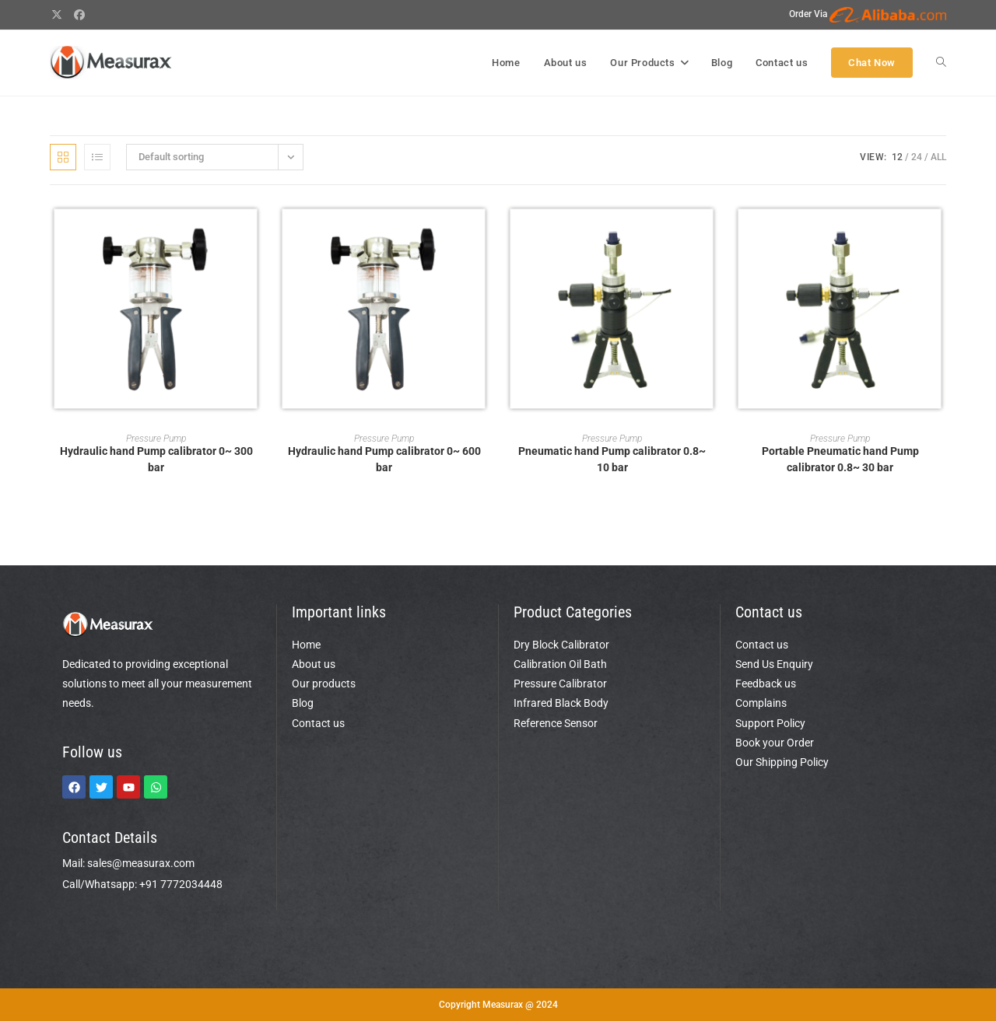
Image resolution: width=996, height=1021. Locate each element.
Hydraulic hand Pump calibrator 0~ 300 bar (156, 459)
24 (916, 157)
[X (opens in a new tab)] (59, 15)
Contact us (318, 723)
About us (313, 664)
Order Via (867, 14)
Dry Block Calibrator (561, 644)
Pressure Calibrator (560, 683)
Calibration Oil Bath (560, 664)
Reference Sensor (556, 723)
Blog (303, 703)
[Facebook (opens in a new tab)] (80, 15)
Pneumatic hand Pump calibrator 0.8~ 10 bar (612, 459)
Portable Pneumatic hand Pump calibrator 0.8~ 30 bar (840, 459)
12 (897, 157)
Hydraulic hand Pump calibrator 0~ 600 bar (384, 459)
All (938, 157)
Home (306, 644)
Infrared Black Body (561, 703)
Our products (324, 683)
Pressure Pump (156, 438)
